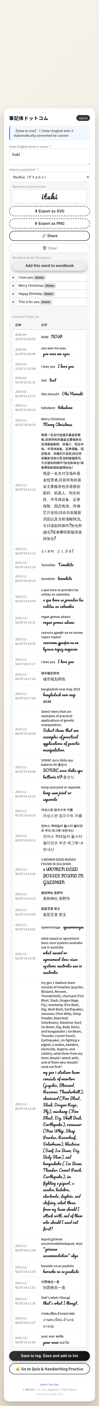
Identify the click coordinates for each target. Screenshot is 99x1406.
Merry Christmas (53, 419)
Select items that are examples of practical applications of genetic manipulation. (57, 718)
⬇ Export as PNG (49, 223)
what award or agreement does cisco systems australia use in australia (61, 942)
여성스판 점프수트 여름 (57, 809)
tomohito (48, 579)
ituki (49, 157)
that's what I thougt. (56, 1297)
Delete (39, 277)
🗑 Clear (49, 248)
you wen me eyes (53, 348)
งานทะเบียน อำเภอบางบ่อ (57, 1313)
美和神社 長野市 (52, 893)
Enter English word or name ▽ (30, 146)
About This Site (49, 1384)
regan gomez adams (55, 616)
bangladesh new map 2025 (60, 689)
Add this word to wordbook (49, 266)
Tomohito (48, 565)
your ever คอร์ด (52, 1336)
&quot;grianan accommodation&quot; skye (61, 1241)
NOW (44, 337)
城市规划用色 (50, 673)
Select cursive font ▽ (24, 169)
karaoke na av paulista (57, 1266)
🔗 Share (50, 236)
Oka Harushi (50, 394)
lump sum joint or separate (61, 787)
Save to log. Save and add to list (49, 1356)
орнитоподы (50, 927)
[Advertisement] (49, 54)
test (44, 380)
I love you (48, 366)
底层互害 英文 (50, 908)
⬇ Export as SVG (50, 211)
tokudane (48, 408)
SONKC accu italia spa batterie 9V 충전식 (57, 762)
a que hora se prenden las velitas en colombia (59, 592)
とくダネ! (47, 551)
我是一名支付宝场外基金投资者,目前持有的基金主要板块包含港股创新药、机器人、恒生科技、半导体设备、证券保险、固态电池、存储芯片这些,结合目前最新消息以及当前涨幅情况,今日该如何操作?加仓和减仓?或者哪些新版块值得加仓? (62, 451)
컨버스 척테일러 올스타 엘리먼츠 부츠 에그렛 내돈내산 (62, 828)
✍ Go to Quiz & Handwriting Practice (49, 1369)
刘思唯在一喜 (50, 1282)
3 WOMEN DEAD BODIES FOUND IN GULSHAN (58, 861)
